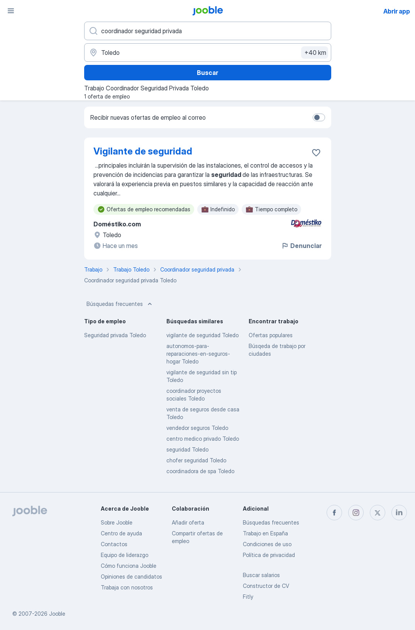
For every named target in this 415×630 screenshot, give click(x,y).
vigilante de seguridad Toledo (202, 335)
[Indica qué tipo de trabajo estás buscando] (207, 31)
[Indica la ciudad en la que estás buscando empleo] (207, 52)
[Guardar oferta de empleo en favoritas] (316, 152)
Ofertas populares (271, 335)
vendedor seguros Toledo (197, 428)
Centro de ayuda (121, 533)
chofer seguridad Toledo (196, 460)
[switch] (319, 117)
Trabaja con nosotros (127, 587)
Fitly (248, 596)
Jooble (57, 613)
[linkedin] (399, 512)
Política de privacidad (269, 555)
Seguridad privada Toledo (115, 335)
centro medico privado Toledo (202, 438)
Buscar (207, 72)
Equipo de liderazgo (124, 555)
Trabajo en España (265, 533)
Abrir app (396, 11)
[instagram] (356, 512)
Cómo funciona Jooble (128, 565)
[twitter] (377, 512)
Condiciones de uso (267, 544)
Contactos (114, 544)
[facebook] (334, 512)
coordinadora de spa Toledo (200, 471)
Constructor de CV (266, 585)
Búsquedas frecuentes (120, 304)
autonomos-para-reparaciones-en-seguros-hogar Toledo (198, 354)
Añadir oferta (188, 522)
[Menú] (11, 11)
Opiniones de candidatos (131, 576)
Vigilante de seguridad (142, 151)
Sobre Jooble (116, 522)
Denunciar (301, 246)
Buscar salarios (261, 575)
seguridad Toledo (187, 449)
